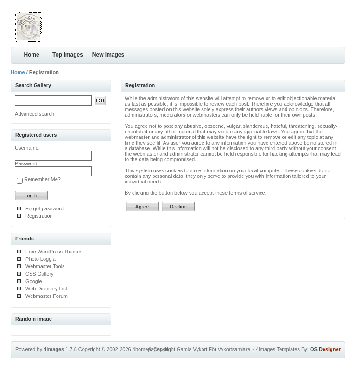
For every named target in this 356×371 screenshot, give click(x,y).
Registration (39, 216)
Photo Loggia (40, 259)
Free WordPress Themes (53, 251)
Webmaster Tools (45, 266)
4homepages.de (151, 349)
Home (31, 54)
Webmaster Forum (46, 296)
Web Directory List (46, 288)
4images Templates (278, 349)
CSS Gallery (39, 274)
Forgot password (44, 208)
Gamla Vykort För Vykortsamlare (213, 349)
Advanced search (34, 114)
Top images (67, 54)
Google (33, 281)
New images (108, 54)
